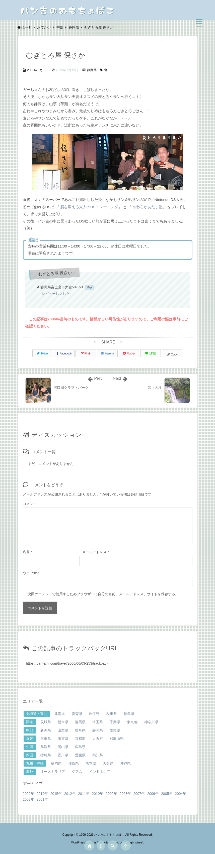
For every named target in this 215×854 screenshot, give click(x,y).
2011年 (83, 794)
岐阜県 (80, 730)
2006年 (153, 794)
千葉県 (115, 722)
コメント (30, 504)
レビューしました (56, 294)
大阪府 (97, 739)
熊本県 (91, 763)
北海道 (59, 714)
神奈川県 (151, 722)
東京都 (132, 722)
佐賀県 (73, 763)
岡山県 (63, 747)
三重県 (45, 739)
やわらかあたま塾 (147, 207)
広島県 (80, 747)
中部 (29, 730)
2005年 (166, 794)
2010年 (97, 794)
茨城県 (45, 722)
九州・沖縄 (35, 763)
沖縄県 (125, 763)
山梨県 (63, 730)
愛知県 (115, 730)
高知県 (97, 755)
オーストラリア (52, 772)
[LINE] (150, 353)
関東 (29, 722)
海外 (29, 772)
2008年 (125, 794)
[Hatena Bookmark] (107, 353)
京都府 (80, 739)
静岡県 (92, 70)
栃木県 (63, 722)
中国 (29, 747)
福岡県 (56, 763)
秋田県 (111, 714)
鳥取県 (45, 747)
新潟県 (45, 730)
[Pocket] (129, 353)
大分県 (108, 763)
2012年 (70, 794)
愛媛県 (80, 755)
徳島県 (45, 755)
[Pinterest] (86, 353)
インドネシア (99, 772)
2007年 (139, 794)
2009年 (111, 794)
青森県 (77, 714)
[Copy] (172, 353)
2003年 (28, 799)
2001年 (42, 799)
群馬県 (80, 722)
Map (89, 287)
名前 (27, 552)
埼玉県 (97, 722)
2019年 (42, 794)
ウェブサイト (33, 573)
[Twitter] (42, 353)
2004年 (180, 794)
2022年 (28, 794)
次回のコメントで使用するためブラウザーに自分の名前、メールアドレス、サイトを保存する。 (103, 594)
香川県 (63, 755)
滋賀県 (63, 739)
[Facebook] (64, 353)
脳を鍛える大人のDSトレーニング (89, 207)
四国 (29, 755)
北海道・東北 (36, 714)
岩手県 (94, 714)
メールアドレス (95, 552)
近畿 (29, 739)
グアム (77, 772)
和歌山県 (117, 739)
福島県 (129, 714)
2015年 (56, 794)
